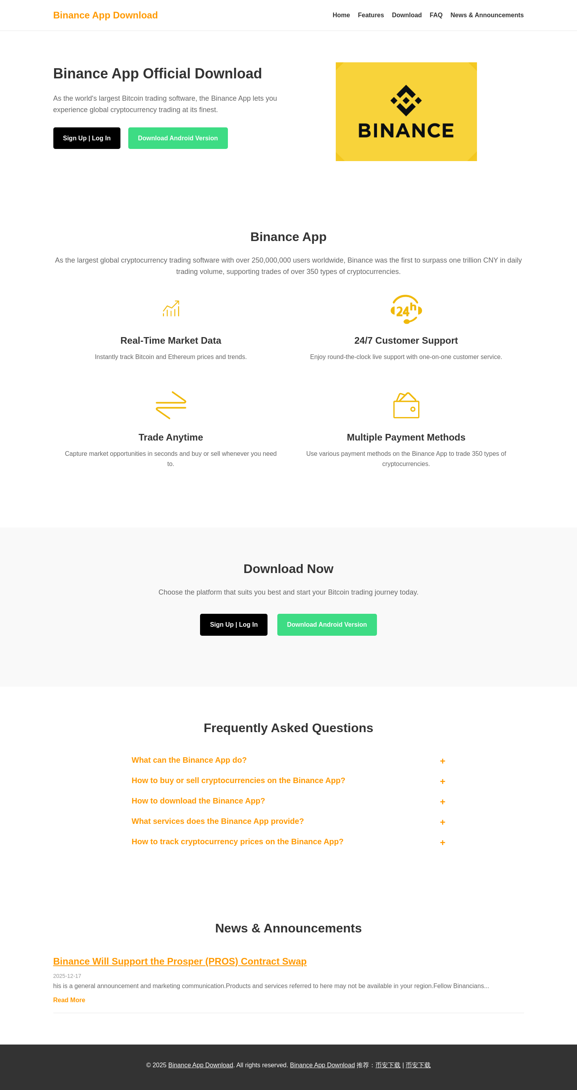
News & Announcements (487, 15)
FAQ (436, 15)
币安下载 (387, 1065)
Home (341, 15)
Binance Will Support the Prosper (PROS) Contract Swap (180, 961)
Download (407, 15)
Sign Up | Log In (87, 138)
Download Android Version (178, 138)
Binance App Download (200, 1065)
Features (371, 15)
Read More (69, 1000)
